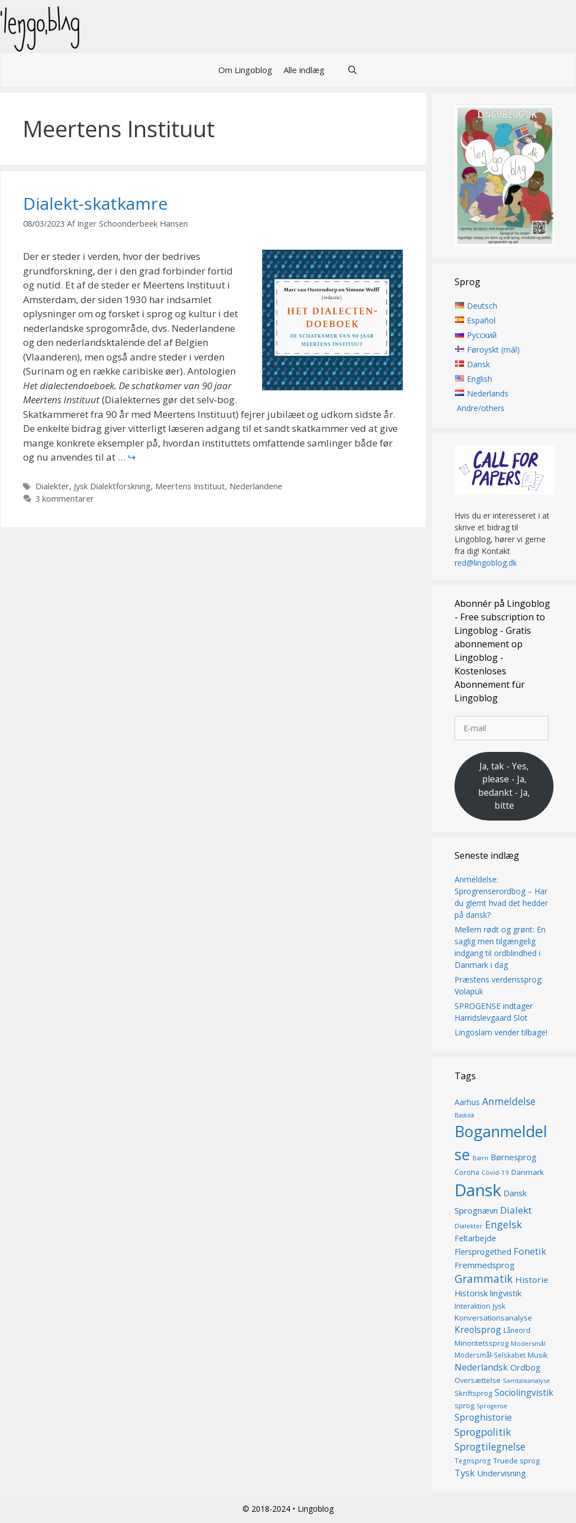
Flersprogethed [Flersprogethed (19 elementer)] (482, 1251)
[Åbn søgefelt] (352, 70)
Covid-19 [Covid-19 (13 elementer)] (495, 1172)
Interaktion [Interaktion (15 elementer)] (472, 1306)
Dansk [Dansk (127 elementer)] (477, 1190)
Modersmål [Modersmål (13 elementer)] (528, 1343)
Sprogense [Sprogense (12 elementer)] (491, 1406)
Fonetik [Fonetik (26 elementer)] (530, 1251)
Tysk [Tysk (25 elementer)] (464, 1473)
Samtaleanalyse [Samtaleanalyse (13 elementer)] (526, 1380)
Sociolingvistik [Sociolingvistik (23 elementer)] (524, 1392)
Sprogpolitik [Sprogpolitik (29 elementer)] (482, 1432)
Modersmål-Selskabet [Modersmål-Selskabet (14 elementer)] (489, 1355)
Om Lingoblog (245, 69)
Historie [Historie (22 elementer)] (531, 1279)
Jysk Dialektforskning (112, 486)
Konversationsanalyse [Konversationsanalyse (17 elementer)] (493, 1318)
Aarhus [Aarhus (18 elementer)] (467, 1102)
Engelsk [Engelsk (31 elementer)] (503, 1224)
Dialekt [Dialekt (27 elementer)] (516, 1210)
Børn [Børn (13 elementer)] (480, 1157)
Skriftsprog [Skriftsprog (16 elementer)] (473, 1393)
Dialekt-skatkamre (95, 203)
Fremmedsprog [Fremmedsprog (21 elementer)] (484, 1264)
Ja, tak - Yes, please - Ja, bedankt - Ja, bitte (504, 786)
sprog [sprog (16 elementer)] (464, 1405)
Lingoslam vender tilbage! (500, 1032)
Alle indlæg (304, 69)
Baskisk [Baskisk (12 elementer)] (464, 1115)
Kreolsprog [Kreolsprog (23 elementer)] (477, 1330)
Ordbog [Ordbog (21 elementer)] (525, 1367)
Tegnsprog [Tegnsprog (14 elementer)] (472, 1461)
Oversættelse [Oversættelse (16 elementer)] (477, 1380)
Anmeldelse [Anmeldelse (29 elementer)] (509, 1101)
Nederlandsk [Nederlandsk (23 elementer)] (481, 1367)
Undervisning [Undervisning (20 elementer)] (501, 1473)
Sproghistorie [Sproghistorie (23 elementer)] (483, 1418)
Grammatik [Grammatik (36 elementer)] (483, 1278)
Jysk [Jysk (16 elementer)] (499, 1306)
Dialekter (52, 486)
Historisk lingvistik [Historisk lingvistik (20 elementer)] (487, 1293)
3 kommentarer (64, 498)
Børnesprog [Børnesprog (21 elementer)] (513, 1156)
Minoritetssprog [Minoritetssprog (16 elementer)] (481, 1343)
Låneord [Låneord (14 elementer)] (516, 1331)
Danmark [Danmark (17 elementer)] (527, 1172)
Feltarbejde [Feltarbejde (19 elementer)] (475, 1238)
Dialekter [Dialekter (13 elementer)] (468, 1226)
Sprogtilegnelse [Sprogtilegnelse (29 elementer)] (489, 1447)
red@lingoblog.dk (485, 562)
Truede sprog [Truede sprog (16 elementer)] (516, 1461)
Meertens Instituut (190, 486)
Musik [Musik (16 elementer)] (538, 1355)
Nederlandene (256, 486)
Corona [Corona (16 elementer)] (466, 1172)
